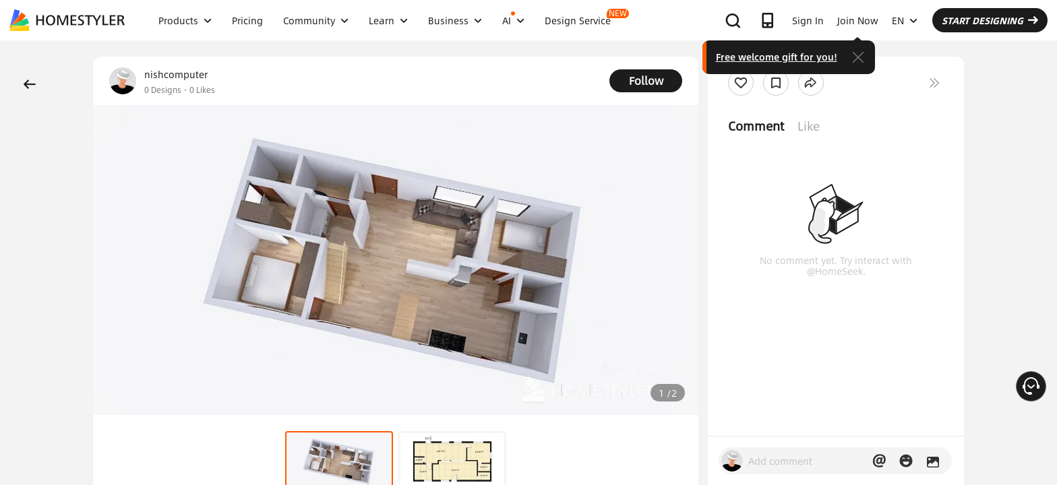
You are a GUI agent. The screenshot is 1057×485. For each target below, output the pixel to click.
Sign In (808, 20)
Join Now (857, 20)
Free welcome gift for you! (776, 56)
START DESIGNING (990, 20)
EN (904, 20)
